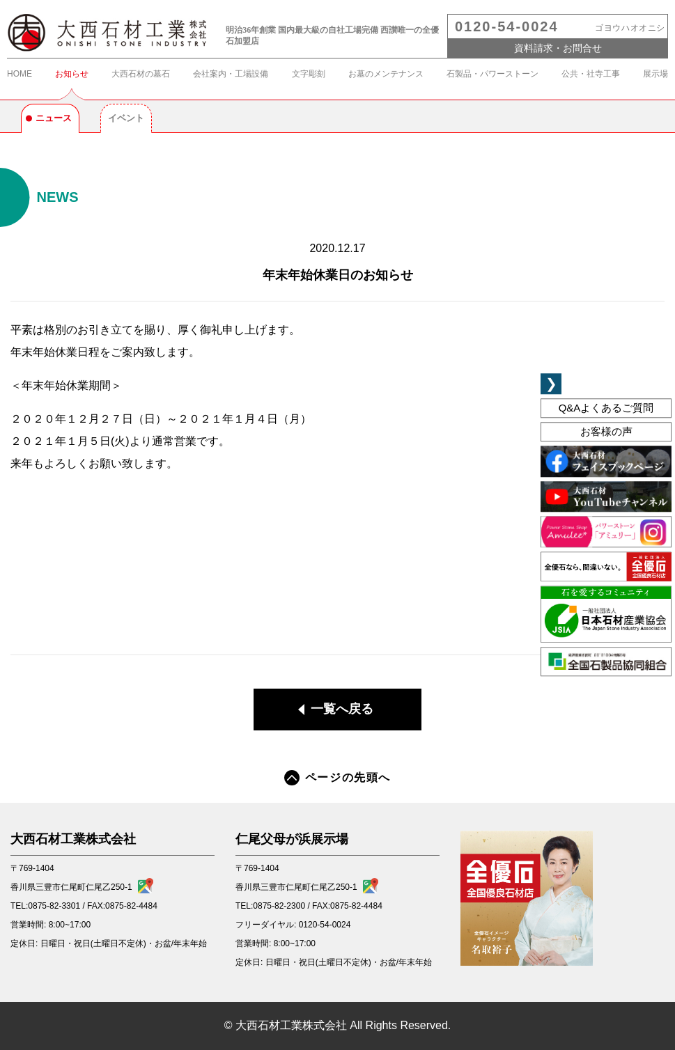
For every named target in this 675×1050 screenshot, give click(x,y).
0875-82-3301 (54, 906)
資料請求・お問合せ (558, 48)
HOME (19, 74)
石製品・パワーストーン (492, 74)
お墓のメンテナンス (386, 74)
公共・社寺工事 (590, 74)
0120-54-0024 (507, 26)
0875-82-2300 (279, 906)
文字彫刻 (308, 74)
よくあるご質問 (606, 408)
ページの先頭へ (337, 777)
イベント (126, 118)
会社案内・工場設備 (230, 74)
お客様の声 (606, 431)
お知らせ (71, 74)
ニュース (54, 118)
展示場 (655, 74)
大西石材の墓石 (140, 74)
